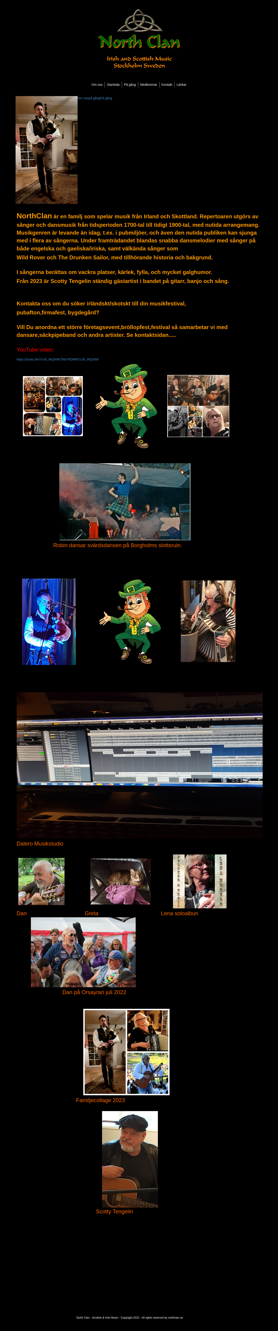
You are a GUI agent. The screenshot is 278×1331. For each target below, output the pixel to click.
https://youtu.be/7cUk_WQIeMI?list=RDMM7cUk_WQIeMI (58, 359)
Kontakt (167, 84)
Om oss (97, 84)
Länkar (181, 84)
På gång (130, 84)
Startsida (113, 84)
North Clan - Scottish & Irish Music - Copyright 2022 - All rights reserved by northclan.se (129, 1317)
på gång (94, 98)
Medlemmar (148, 84)
